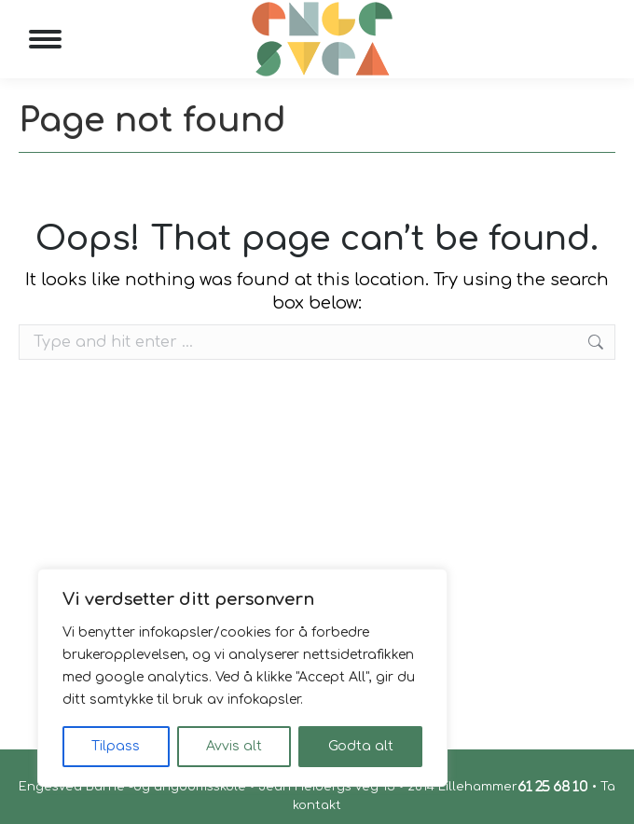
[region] (242, 678)
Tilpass (115, 746)
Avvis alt (234, 746)
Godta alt (360, 746)
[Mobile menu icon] (45, 39)
